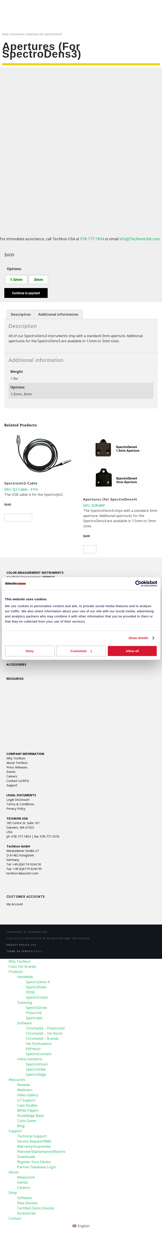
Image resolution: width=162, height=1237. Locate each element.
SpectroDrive (36, 1007)
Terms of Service (19, 951)
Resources (17, 1079)
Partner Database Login (36, 1167)
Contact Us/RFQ (17, 781)
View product (18, 518)
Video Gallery (27, 1095)
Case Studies (27, 1105)
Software (24, 1023)
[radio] (16, 279)
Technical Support (32, 1136)
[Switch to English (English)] (81, 1226)
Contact (15, 1218)
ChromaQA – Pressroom (45, 1028)
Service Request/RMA (34, 1141)
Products (16, 971)
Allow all (132, 651)
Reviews (23, 1084)
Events (11, 772)
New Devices (27, 1203)
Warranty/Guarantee (34, 1146)
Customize (81, 651)
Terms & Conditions (20, 804)
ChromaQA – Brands (42, 1038)
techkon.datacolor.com (22, 873)
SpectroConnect (38, 1054)
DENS (30, 992)
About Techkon (17, 763)
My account (14, 904)
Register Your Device (34, 1161)
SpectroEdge (36, 1074)
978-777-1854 (92, 239)
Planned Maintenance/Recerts (41, 1151)
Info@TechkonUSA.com (139, 239)
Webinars (25, 1090)
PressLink (34, 1012)
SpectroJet (34, 1018)
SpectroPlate (36, 987)
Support (11, 785)
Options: (14, 268)
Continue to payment (26, 293)
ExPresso (33, 1048)
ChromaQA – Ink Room (44, 1033)
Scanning (24, 1002)
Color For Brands (22, 966)
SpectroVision (37, 1064)
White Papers (28, 1110)
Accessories (18, 34)
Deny (30, 651)
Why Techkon (15, 758)
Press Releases (16, 767)
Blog (21, 1125)
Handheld (25, 976)
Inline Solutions (29, 1059)
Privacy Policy (15, 809)
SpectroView (36, 1069)
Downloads (26, 1156)
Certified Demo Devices (35, 1208)
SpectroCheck (37, 997)
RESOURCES (15, 679)
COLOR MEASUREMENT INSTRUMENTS (35, 573)
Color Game (26, 1120)
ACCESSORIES (16, 664)
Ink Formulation (38, 1043)
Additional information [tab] (58, 314)
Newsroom (26, 1177)
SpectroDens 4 (37, 982)
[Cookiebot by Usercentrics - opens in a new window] (138, 583)
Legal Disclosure (17, 800)
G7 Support (26, 1100)
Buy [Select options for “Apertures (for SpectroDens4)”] (90, 549)
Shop (5, 34)
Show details (138, 638)
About (13, 1172)
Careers (11, 776)
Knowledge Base (30, 1115)
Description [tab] (21, 314)
